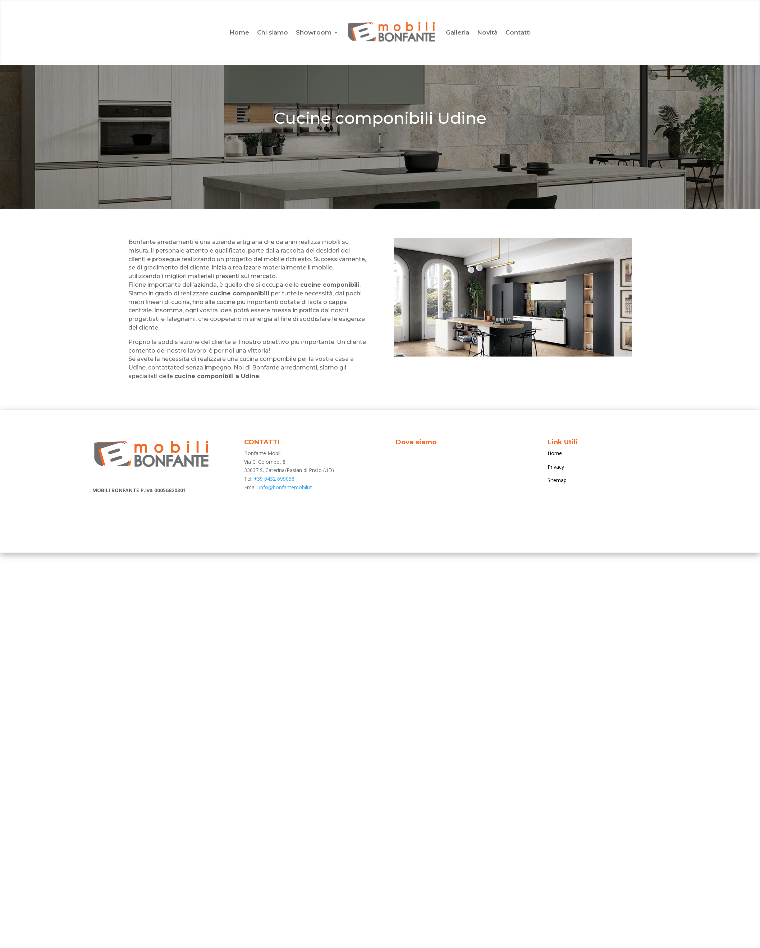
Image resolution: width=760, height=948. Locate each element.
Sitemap (557, 480)
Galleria (457, 32)
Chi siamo (272, 32)
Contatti (518, 32)
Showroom (313, 32)
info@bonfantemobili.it (285, 487)
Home (239, 32)
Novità (487, 32)
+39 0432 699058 (274, 478)
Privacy (556, 466)
